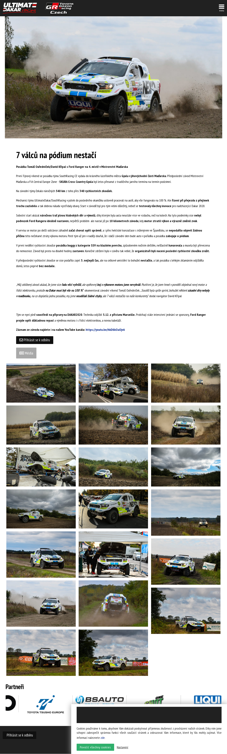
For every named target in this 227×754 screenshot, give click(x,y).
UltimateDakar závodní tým (20, 8)
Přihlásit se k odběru (34, 340)
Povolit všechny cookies (95, 748)
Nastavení (122, 748)
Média (26, 353)
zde (103, 738)
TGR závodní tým (59, 8)
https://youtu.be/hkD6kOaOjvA (105, 330)
